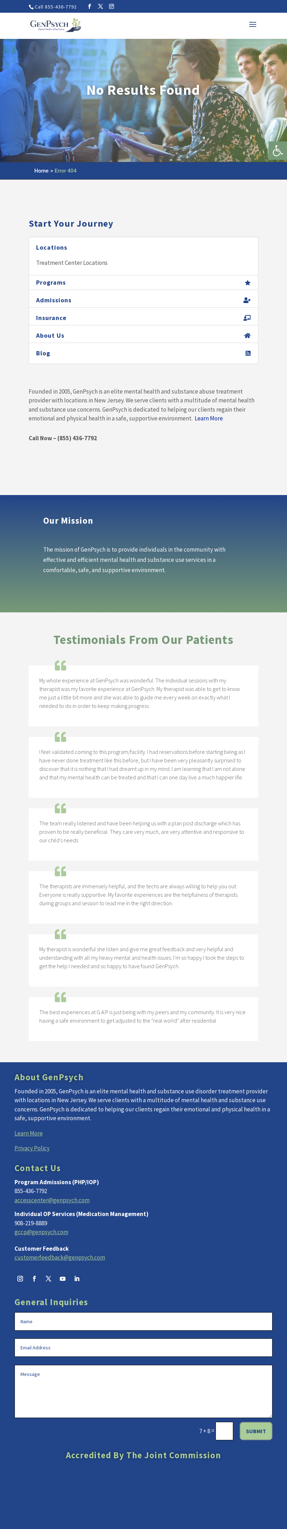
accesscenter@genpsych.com (52, 1200)
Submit (256, 1431)
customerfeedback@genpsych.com (60, 1257)
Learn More (209, 418)
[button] (278, 150)
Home (41, 171)
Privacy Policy (32, 1148)
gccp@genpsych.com (41, 1232)
